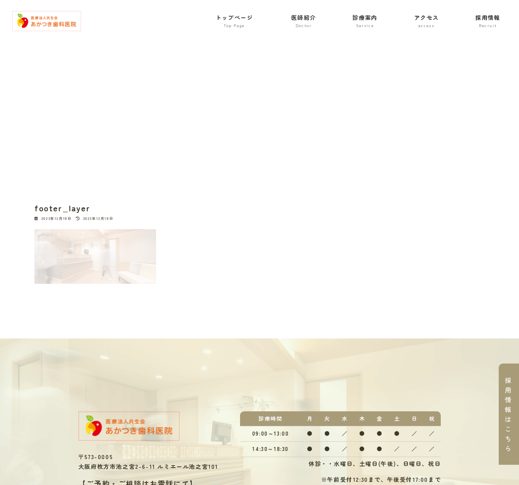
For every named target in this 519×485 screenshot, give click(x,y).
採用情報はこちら (508, 414)
